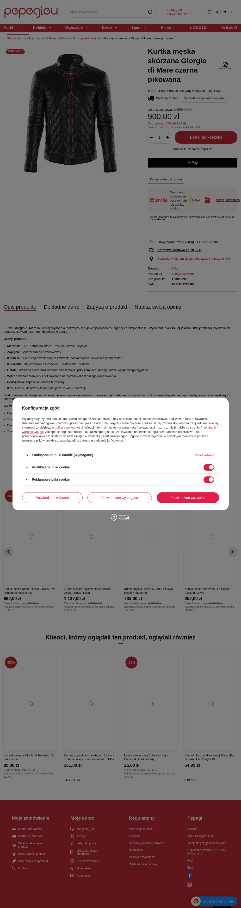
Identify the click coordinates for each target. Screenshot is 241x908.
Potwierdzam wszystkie (187, 498)
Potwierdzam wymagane (119, 498)
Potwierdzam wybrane (52, 498)
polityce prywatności (69, 427)
